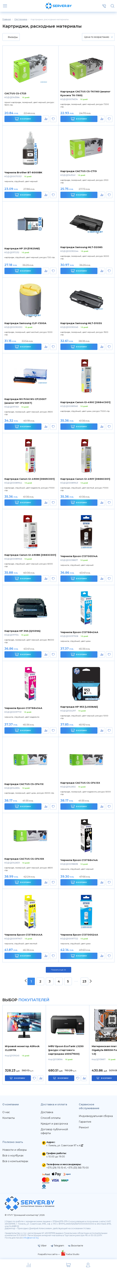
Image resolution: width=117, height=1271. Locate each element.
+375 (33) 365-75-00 (78, 1167)
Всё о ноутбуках (12, 1155)
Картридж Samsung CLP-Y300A (25, 323)
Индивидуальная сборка (96, 1116)
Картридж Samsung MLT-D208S (81, 247)
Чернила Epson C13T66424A (79, 632)
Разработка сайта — (49, 1254)
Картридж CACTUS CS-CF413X (80, 782)
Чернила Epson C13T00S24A (79, 934)
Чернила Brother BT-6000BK (23, 172)
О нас (6, 1112)
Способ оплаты (51, 1117)
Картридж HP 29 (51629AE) (22, 248)
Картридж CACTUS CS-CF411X (24, 784)
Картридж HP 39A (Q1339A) (22, 630)
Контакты (8, 1117)
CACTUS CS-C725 (15, 93)
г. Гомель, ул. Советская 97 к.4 (64, 1145)
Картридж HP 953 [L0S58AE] (79, 706)
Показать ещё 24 (58, 970)
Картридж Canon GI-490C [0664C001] (85, 402)
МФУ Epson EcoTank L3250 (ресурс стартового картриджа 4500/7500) (66, 1050)
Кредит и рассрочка (54, 1123)
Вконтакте (75, 1245)
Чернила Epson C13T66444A (23, 934)
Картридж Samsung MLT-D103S (81, 323)
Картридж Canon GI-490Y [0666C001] (85, 478)
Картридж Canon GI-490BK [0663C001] (30, 554)
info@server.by (31, 1238)
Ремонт (84, 1127)
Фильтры (11, 37)
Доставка (47, 1112)
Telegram (57, 1245)
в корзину (19, 1078)
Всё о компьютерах (15, 1161)
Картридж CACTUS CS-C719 (78, 171)
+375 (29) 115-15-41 (56, 1167)
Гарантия (85, 1121)
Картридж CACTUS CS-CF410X (24, 858)
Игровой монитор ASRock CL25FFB (22, 1048)
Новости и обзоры (14, 1149)
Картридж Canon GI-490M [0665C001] (29, 478)
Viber (42, 1245)
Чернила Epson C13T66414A (79, 860)
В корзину (23, 119)
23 (84, 981)
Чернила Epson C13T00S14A (78, 556)
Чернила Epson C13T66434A (23, 708)
